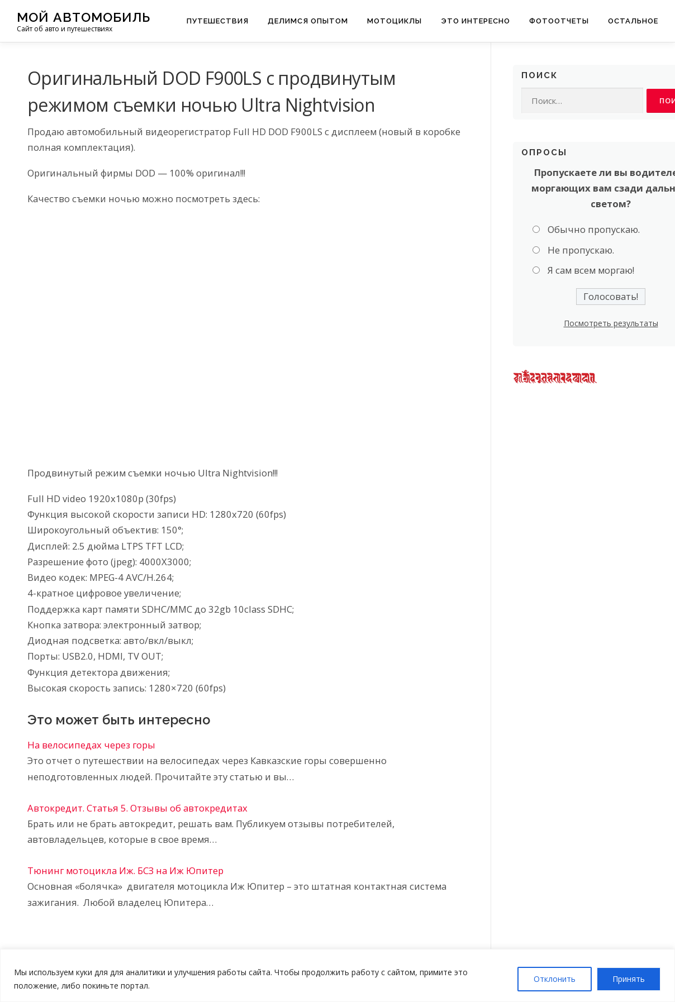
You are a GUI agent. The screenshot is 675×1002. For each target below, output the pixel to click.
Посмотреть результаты (611, 323)
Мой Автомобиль (83, 17)
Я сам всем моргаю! (591, 270)
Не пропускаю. (581, 250)
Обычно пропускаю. (594, 229)
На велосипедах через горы (91, 744)
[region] (337, 975)
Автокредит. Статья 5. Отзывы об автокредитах (137, 807)
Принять (628, 979)
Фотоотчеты (559, 21)
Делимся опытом (308, 21)
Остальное (633, 21)
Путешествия (218, 21)
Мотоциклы (394, 21)
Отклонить (555, 979)
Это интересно (475, 21)
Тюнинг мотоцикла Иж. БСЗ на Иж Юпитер (125, 870)
